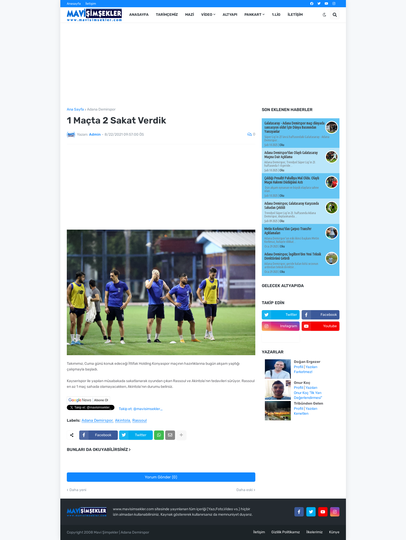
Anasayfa (74, 3)
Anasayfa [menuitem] (139, 14)
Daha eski (244, 490)
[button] (324, 14)
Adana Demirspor (101, 109)
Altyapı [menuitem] (230, 14)
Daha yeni (77, 490)
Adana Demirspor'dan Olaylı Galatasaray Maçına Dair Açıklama (291, 155)
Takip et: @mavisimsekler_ (141, 409)
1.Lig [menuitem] (276, 14)
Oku (281, 145)
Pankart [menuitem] (253, 14)
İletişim (90, 3)
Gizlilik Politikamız (285, 532)
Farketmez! (303, 372)
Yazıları (311, 367)
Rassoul (139, 421)
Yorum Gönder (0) (161, 477)
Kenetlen (301, 413)
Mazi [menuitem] (189, 14)
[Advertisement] (203, 65)
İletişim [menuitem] (295, 14)
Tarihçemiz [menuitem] (167, 14)
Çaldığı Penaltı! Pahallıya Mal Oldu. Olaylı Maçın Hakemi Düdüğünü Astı (291, 180)
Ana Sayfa (75, 109)
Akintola (122, 421)
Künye (334, 532)
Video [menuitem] (206, 14)
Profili (298, 367)
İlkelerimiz (314, 532)
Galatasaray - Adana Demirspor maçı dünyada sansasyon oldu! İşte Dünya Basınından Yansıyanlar (294, 127)
